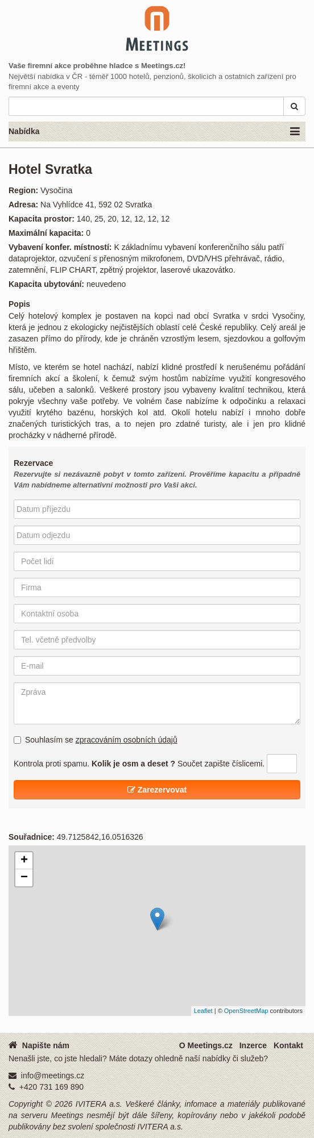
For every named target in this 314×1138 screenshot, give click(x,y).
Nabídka (154, 131)
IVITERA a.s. (99, 1103)
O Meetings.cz (206, 1045)
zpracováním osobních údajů (126, 739)
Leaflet (203, 1010)
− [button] (24, 877)
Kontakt (288, 1045)
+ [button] (24, 860)
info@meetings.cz (52, 1075)
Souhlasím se (95, 739)
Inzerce (253, 1045)
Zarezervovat (157, 789)
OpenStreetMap (246, 1010)
